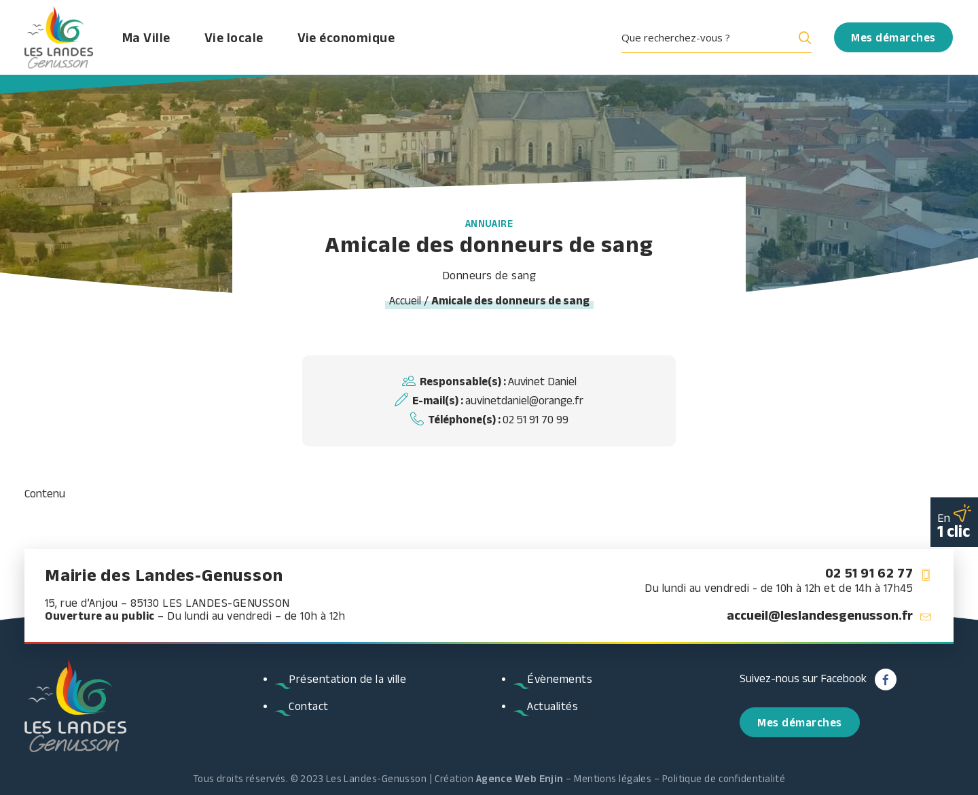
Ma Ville (146, 37)
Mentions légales (612, 778)
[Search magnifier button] (802, 37)
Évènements (559, 679)
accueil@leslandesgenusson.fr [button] (820, 614)
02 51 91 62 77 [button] (869, 572)
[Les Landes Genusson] (58, 37)
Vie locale (234, 37)
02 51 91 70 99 (535, 419)
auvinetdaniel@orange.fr (524, 400)
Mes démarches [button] (799, 722)
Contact (309, 706)
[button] (721, 37)
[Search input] (705, 37)
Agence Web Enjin (520, 778)
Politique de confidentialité (724, 778)
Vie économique (346, 37)
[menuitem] (721, 37)
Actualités (552, 706)
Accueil (405, 300)
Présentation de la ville (347, 679)
